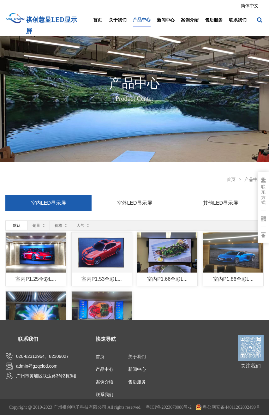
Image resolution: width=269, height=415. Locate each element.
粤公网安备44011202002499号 (228, 407)
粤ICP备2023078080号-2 (169, 407)
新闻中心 (166, 19)
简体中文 (250, 5)
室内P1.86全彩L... (233, 279)
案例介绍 (190, 19)
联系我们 (238, 19)
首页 (97, 19)
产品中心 (142, 19)
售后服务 (214, 19)
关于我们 (118, 19)
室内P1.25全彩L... (35, 279)
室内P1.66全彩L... (167, 279)
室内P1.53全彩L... (101, 279)
